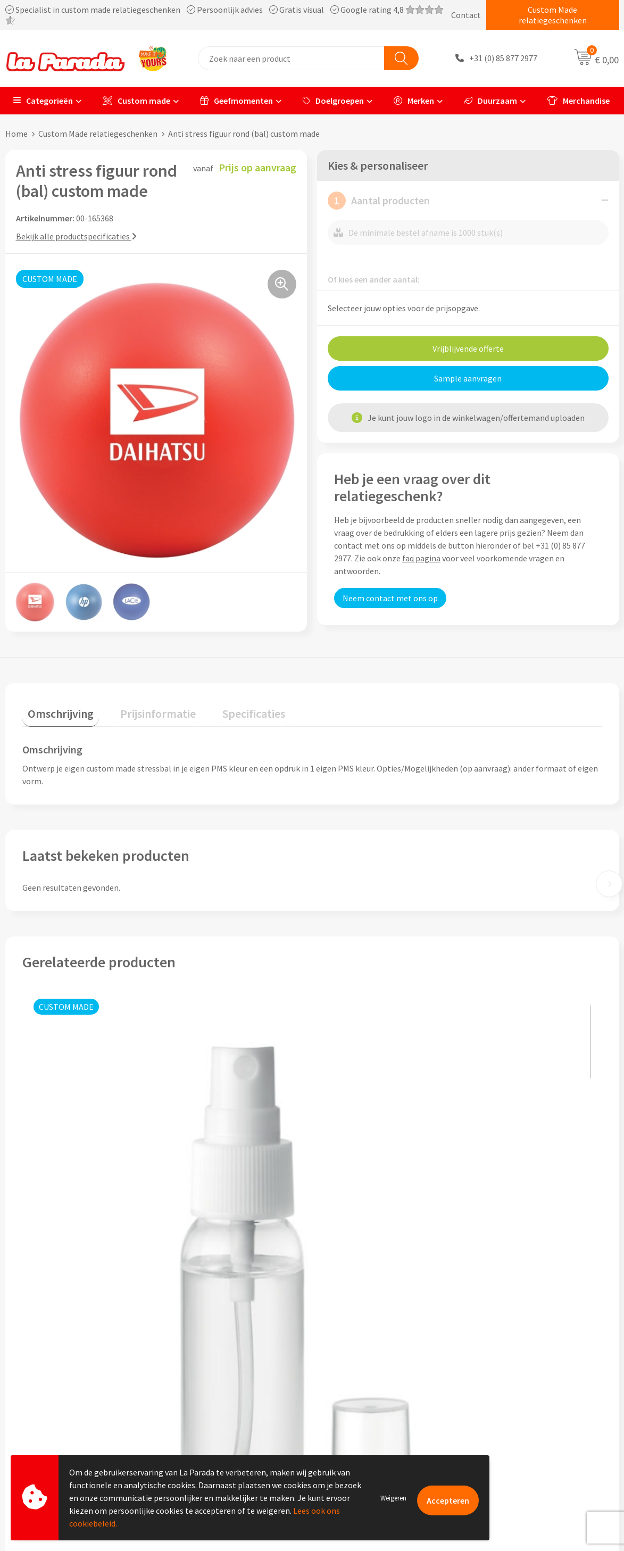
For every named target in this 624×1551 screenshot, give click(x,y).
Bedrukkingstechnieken (520, 1370)
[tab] (55, 710)
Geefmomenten (236, 100)
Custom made (136, 100)
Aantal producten (379, 200)
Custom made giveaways (521, 1337)
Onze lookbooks (507, 1402)
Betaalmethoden (356, 1418)
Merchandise (578, 100)
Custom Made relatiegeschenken (553, 15)
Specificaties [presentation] (227, 707)
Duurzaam (490, 100)
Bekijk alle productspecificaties (76, 235)
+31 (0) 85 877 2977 (503, 58)
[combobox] (291, 58)
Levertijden (345, 1386)
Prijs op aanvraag (72, 1223)
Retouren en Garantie (364, 1402)
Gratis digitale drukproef (370, 1370)
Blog (486, 1418)
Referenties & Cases (209, 1354)
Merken (414, 100)
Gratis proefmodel (359, 1354)
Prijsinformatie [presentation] (142, 707)
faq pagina (421, 557)
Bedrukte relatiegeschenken (528, 1386)
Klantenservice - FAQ (363, 1337)
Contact (466, 15)
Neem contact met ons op (390, 597)
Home (16, 133)
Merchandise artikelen (517, 1354)
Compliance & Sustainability (224, 1370)
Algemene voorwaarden (216, 1386)
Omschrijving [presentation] (55, 707)
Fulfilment (344, 1435)
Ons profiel (193, 1337)
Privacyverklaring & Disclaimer (228, 1402)
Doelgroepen (333, 100)
